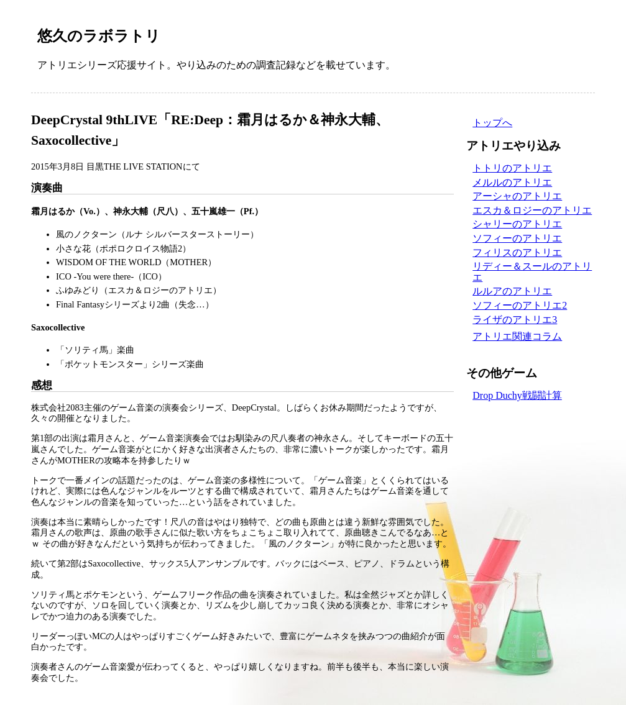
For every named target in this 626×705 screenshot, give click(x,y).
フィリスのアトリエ (517, 252)
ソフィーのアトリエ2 (519, 305)
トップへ (492, 122)
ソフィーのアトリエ (517, 238)
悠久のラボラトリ (98, 36)
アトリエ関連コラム (517, 336)
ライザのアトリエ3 (514, 319)
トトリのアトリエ (512, 168)
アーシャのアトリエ (517, 196)
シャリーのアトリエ (517, 224)
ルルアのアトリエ (512, 291)
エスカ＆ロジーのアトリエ (532, 210)
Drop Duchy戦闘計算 (517, 395)
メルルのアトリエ (512, 182)
